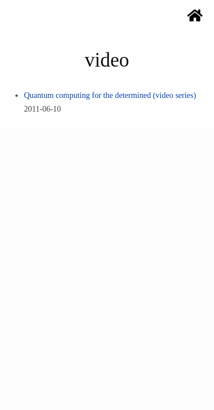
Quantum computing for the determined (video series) (110, 95)
